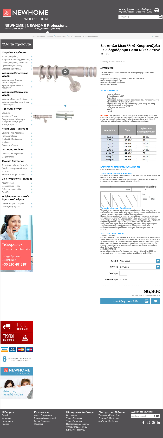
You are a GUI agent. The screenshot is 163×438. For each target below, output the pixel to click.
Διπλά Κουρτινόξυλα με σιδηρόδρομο (83, 36)
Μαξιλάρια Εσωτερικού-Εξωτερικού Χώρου (15, 198)
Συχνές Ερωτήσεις (42, 421)
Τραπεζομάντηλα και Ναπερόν (15, 165)
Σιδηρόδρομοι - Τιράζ (11, 186)
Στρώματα (6, 113)
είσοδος (131, 12)
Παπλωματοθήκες (9, 136)
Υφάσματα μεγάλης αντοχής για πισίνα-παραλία (15, 103)
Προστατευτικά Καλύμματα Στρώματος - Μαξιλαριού (13, 120)
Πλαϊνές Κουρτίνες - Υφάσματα (15, 63)
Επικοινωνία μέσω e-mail (45, 418)
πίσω (157, 36)
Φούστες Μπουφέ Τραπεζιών (14, 174)
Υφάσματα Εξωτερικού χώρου (14, 99)
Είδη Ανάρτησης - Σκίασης (43, 36)
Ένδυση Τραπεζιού (13, 161)
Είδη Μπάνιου (8, 157)
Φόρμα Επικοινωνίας (43, 415)
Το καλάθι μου (143, 9)
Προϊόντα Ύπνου (12, 108)
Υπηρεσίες (6, 418)
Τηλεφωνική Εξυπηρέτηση (109, 415)
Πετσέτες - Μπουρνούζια (12, 154)
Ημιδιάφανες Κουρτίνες (12, 66)
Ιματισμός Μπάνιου (13, 149)
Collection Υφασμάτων (11, 69)
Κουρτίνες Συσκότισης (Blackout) (16, 59)
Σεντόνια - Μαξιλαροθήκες (13, 133)
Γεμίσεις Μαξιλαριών (11, 207)
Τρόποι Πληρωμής (74, 418)
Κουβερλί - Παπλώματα (12, 139)
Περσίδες (6, 192)
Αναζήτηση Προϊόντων (108, 421)
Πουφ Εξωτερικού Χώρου (13, 203)
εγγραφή (122, 12)
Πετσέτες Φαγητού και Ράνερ (14, 168)
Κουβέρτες (6, 142)
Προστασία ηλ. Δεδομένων (77, 424)
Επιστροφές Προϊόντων (108, 418)
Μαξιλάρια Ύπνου (9, 116)
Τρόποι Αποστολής (74, 421)
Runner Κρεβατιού (10, 145)
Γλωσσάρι (38, 424)
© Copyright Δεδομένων (76, 427)
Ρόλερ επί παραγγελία (11, 189)
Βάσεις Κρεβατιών (9, 124)
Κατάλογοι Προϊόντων (75, 430)
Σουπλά (5, 171)
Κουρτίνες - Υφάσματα (14, 52)
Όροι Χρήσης (72, 415)
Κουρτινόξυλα (60, 36)
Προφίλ (5, 415)
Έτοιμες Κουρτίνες (10, 56)
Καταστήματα (7, 421)
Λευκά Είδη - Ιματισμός (15, 128)
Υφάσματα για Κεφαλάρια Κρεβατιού (13, 86)
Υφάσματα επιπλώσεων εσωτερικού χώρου (12, 81)
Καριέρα (5, 424)
